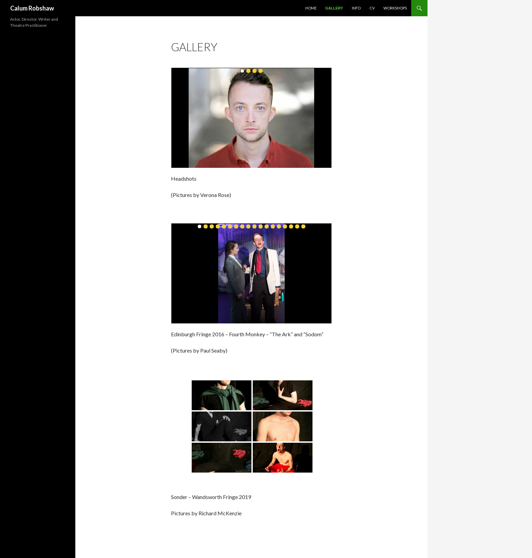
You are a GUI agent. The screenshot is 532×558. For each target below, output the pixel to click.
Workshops (395, 8)
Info (356, 8)
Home (311, 8)
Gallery (334, 8)
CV (372, 8)
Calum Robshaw (32, 8)
